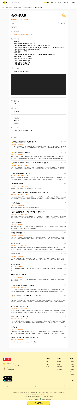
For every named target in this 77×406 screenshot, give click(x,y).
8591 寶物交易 (39, 392)
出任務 (17, 392)
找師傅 (21, 392)
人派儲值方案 (60, 369)
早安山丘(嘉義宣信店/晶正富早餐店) (23, 7)
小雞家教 (53, 2)
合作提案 (72, 374)
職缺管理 (59, 361)
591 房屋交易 (26, 392)
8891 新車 (52, 392)
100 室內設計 (33, 392)
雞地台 (59, 2)
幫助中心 (72, 372)
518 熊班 (14, 392)
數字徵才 (63, 392)
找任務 (47, 364)
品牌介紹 (72, 361)
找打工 (47, 361)
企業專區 (73, 2)
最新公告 (66, 2)
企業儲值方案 (60, 367)
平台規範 (72, 369)
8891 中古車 (58, 392)
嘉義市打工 (9, 7)
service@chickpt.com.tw (37, 386)
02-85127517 (11, 386)
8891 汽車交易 (46, 392)
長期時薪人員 (38, 7)
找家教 (47, 367)
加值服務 (59, 364)
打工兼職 (46, 2)
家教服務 (72, 364)
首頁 (3, 7)
